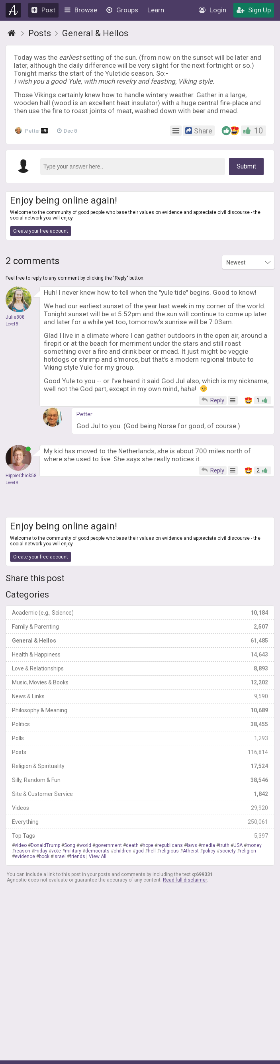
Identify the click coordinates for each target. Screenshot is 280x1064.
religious (169, 851)
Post (43, 10)
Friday (40, 851)
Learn (155, 10)
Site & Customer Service (140, 794)
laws (192, 845)
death (132, 845)
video (21, 845)
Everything (140, 822)
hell (152, 851)
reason (22, 851)
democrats (97, 851)
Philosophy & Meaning (140, 710)
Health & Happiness (140, 654)
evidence (25, 856)
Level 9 (12, 482)
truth (224, 845)
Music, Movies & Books (140, 682)
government (108, 845)
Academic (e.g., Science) (140, 612)
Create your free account (40, 231)
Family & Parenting (140, 626)
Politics (140, 724)
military (73, 851)
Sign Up (254, 10)
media (208, 845)
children (122, 851)
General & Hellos (140, 640)
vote (56, 851)
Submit (246, 166)
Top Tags (140, 836)
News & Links (140, 696)
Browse (81, 10)
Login (212, 10)
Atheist (191, 851)
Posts (140, 752)
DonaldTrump (45, 845)
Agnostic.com (13, 10)
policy (209, 851)
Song (69, 845)
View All (97, 856)
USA (238, 845)
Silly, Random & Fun (140, 780)
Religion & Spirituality (140, 766)
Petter (32, 130)
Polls (140, 738)
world (85, 845)
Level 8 (12, 324)
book (44, 856)
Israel (59, 856)
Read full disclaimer (185, 880)
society (227, 851)
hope (148, 845)
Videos (140, 808)
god (139, 851)
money (254, 845)
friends (77, 856)
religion (248, 851)
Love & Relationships (140, 668)
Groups (122, 10)
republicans (170, 845)
